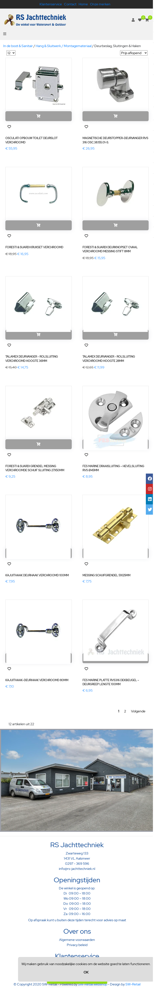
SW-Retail (132, 984)
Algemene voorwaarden (77, 939)
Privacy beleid (77, 945)
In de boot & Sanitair (18, 46)
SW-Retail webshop (92, 984)
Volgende (138, 711)
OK (86, 972)
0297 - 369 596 (77, 863)
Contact (70, 4)
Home (83, 4)
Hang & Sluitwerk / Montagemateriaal (63, 46)
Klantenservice (51, 4)
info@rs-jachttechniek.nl (77, 868)
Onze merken (100, 4)
